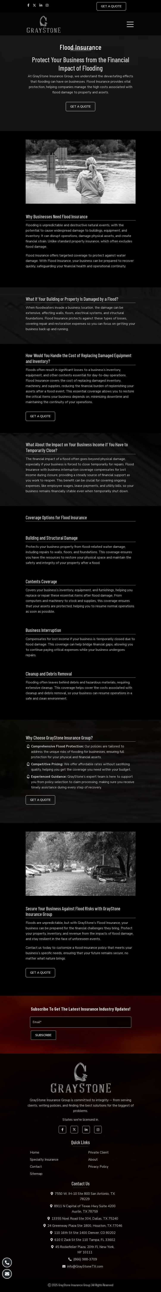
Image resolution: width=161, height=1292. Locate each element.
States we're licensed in (80, 1119)
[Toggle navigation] (131, 24)
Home (34, 1152)
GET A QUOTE (111, 6)
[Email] (80, 1022)
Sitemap (36, 1174)
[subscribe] (43, 1035)
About (93, 1159)
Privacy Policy (98, 1166)
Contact (36, 1166)
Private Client (98, 1152)
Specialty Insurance (44, 1159)
